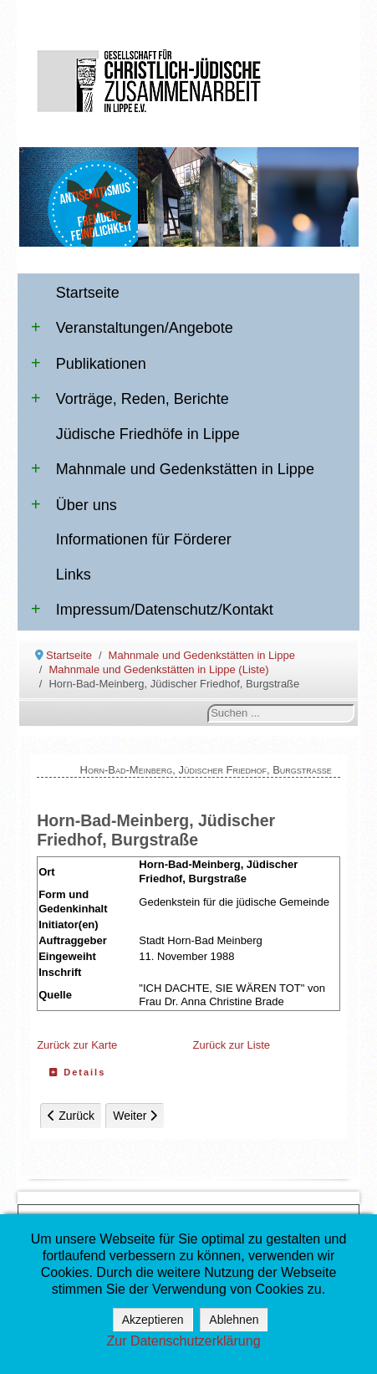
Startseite (88, 292)
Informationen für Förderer (144, 539)
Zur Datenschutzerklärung (183, 1341)
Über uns (74, 505)
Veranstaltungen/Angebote (132, 327)
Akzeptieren (153, 1319)
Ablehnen (233, 1319)
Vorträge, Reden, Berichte (130, 399)
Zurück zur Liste (231, 1045)
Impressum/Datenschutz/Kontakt (152, 609)
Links (73, 574)
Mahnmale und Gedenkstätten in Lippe (172, 469)
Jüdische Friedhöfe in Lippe (148, 434)
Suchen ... (207, 704)
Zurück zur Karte (77, 1045)
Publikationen (88, 363)
